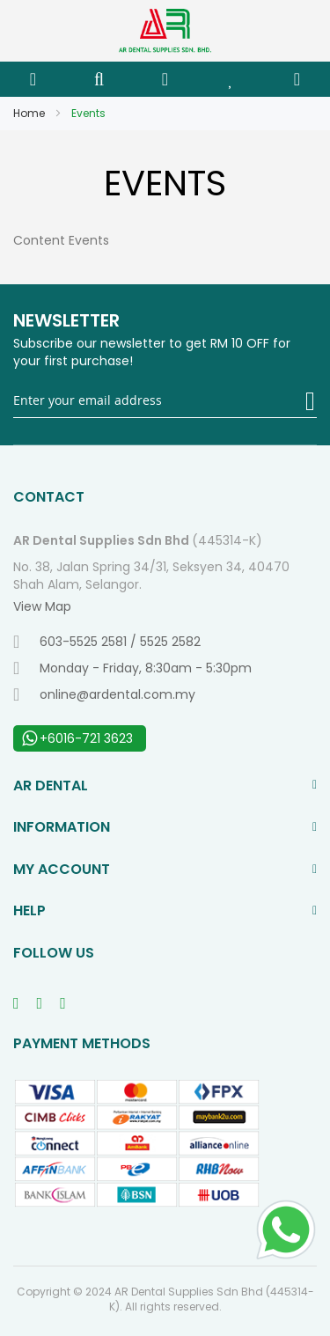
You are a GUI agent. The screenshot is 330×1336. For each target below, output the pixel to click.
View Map (42, 606)
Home (30, 113)
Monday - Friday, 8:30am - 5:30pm (132, 668)
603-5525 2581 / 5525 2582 (107, 641)
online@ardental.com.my (104, 694)
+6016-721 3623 (77, 738)
